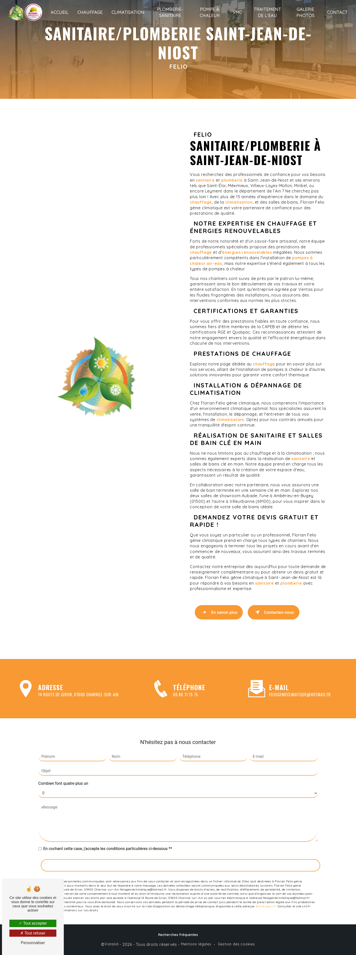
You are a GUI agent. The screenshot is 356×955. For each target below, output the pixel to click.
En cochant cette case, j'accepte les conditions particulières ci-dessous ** (107, 842)
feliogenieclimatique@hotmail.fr (300, 688)
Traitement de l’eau (267, 12)
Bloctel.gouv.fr (266, 900)
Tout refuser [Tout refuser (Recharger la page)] (32, 933)
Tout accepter (33, 923)
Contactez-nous (273, 612)
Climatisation (127, 12)
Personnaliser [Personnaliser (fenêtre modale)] (33, 943)
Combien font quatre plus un (63, 777)
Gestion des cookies (236, 944)
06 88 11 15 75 (185, 701)
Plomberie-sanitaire (170, 12)
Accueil (59, 12)
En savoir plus (218, 612)
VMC (237, 12)
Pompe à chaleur (210, 12)
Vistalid (111, 944)
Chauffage (90, 12)
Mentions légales (196, 944)
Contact (337, 12)
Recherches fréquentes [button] (178, 935)
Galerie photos (305, 12)
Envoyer (180, 858)
